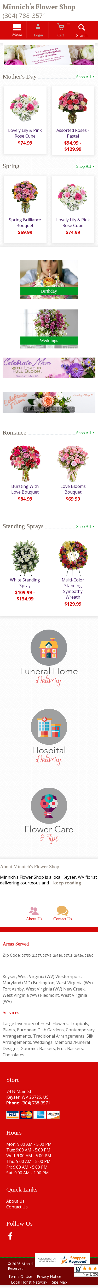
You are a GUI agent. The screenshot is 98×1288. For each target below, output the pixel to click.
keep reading (67, 881)
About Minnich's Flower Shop (29, 865)
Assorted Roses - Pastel (73, 135)
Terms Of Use (21, 1279)
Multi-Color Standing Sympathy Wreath (73, 586)
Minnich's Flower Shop (39, 7)
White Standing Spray (24, 583)
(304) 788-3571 (25, 15)
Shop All (85, 77)
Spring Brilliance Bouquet (24, 223)
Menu (22, 35)
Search (77, 36)
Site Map (61, 1285)
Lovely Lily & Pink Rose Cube (24, 135)
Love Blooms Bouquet (73, 489)
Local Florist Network (30, 1285)
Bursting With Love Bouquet (24, 489)
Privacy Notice (51, 1279)
